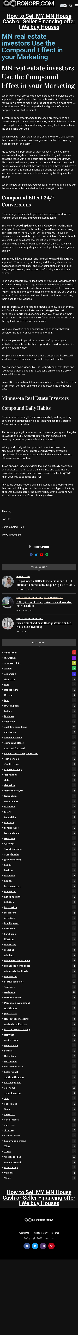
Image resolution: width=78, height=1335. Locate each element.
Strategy (40, 1130)
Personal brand (40, 997)
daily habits (40, 774)
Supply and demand (40, 1141)
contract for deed (40, 748)
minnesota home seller (40, 966)
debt (40, 780)
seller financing (40, 1093)
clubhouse (40, 732)
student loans (40, 1135)
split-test (40, 1125)
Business (40, 716)
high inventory (40, 886)
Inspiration (40, 907)
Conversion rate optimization (40, 753)
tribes (40, 1151)
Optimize (40, 987)
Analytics (40, 679)
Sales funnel (40, 1072)
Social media (40, 1119)
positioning (40, 1008)
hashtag (40, 870)
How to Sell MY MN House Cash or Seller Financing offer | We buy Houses (39, 21)
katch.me (40, 928)
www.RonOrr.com (11, 534)
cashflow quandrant (40, 727)
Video (40, 1178)
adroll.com (7, 313)
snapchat (40, 1114)
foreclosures (40, 828)
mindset (40, 955)
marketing (40, 944)
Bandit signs (40, 690)
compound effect (40, 743)
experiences (40, 801)
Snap (40, 1109)
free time (40, 838)
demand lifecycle (40, 790)
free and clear (40, 833)
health (40, 881)
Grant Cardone (40, 849)
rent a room (40, 1040)
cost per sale (40, 759)
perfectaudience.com (29, 313)
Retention (40, 1056)
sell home (40, 1088)
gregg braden (40, 854)
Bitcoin (40, 695)
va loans (40, 1172)
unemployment (40, 1162)
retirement (40, 1061)
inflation (40, 902)
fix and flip (40, 817)
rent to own (40, 1045)
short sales (40, 1103)
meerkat (40, 950)
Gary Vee (40, 843)
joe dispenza (40, 923)
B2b (40, 684)
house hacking (40, 897)
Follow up (40, 822)
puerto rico (40, 1013)
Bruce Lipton (40, 705)
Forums (55, 1233)
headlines (40, 875)
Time (40, 1146)
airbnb (40, 668)
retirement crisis (40, 1066)
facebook (40, 806)
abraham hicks (40, 663)
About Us (24, 1233)
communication (40, 737)
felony (40, 812)
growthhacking (40, 859)
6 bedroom (40, 652)
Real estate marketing (40, 1029)
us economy (40, 1167)
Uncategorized (40, 1157)
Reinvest (40, 1034)
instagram (40, 912)
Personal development (40, 1003)
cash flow (40, 721)
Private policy (40, 1233)
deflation (40, 785)
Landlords (40, 934)
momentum (40, 976)
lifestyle (40, 939)
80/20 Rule (40, 658)
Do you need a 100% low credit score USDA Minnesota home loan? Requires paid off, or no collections (46, 584)
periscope (40, 992)
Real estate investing (40, 1019)
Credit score (40, 764)
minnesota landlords (40, 971)
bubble (40, 711)
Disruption (40, 796)
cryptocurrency (40, 769)
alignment (40, 674)
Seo (40, 1098)
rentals (40, 1050)
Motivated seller (40, 981)
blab (40, 700)
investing (40, 918)
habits (40, 865)
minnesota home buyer (40, 960)
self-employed (40, 1082)
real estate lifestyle (40, 1024)
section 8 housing (40, 1077)
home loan (40, 891)
